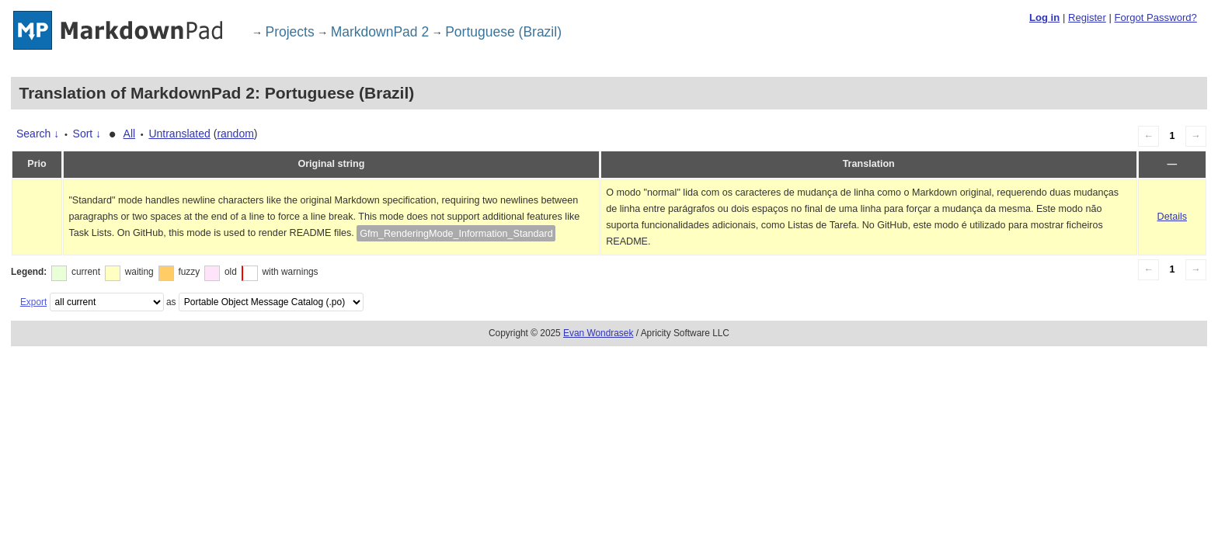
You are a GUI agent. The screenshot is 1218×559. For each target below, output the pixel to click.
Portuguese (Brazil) (503, 32)
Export (33, 302)
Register (1087, 17)
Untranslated (179, 133)
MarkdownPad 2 (380, 32)
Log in (1044, 17)
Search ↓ (37, 133)
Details (1172, 216)
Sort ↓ (87, 133)
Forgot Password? (1155, 17)
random (235, 133)
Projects (290, 32)
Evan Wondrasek (598, 333)
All (130, 133)
